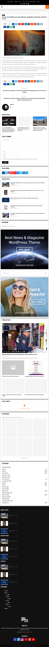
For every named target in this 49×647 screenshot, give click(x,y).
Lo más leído (5, 481)
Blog (24, 1)
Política (3, 488)
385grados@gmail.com (27, 632)
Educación (4, 477)
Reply (20, 408)
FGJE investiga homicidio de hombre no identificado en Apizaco (24, 198)
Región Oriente (5, 492)
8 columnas (4, 467)
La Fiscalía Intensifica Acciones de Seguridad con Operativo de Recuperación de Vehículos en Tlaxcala (8, 130)
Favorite (28, 408)
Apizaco (4, 471)
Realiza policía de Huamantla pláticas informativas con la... (20, 354)
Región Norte (5, 490)
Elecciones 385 (5, 479)
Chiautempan (5, 473)
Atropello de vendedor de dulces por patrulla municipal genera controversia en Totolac (24, 91)
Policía (3, 487)
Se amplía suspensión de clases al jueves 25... (35, 376)
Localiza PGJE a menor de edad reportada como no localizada (23, 129)
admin (4, 20)
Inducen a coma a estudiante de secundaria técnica (11, 395)
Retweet (24, 408)
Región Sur (4, 496)
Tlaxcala (4, 498)
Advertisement (32, 1)
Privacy (27, 1)
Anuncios (4, 469)
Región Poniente (5, 494)
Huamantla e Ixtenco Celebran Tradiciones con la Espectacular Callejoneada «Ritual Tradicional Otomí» (24, 99)
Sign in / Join (18, 1)
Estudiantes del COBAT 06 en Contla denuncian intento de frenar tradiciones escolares (27, 183)
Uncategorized (5, 502)
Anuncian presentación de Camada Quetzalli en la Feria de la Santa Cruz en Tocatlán (27, 191)
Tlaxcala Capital (5, 500)
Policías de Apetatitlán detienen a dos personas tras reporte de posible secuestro (26, 206)
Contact (37, 1)
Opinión (4, 484)
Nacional (4, 483)
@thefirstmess (24, 458)
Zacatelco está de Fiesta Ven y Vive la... (10, 376)
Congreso (4, 475)
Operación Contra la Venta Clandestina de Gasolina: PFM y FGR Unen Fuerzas (40, 129)
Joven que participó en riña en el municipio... (34, 394)
